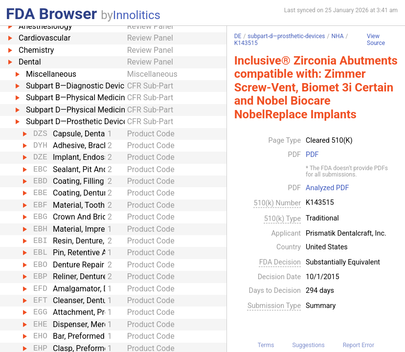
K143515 (246, 43)
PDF (312, 155)
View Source (376, 39)
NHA (338, 36)
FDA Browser (51, 13)
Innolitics (136, 15)
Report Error (358, 345)
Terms (266, 345)
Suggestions (308, 345)
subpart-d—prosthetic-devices (286, 36)
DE (238, 36)
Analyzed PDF (327, 188)
